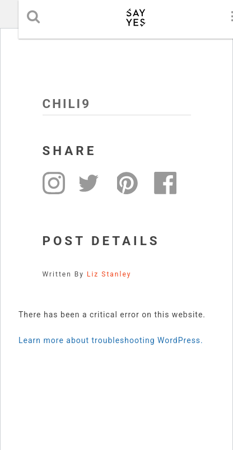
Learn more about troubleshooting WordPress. (110, 340)
